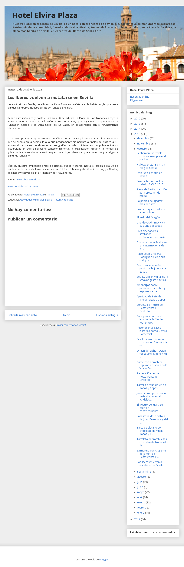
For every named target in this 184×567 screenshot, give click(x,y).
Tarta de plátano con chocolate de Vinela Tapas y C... (150, 431)
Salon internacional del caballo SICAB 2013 (150, 182)
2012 (137, 519)
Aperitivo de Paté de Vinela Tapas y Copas (151, 298)
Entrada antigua (107, 315)
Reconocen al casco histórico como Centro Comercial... (152, 331)
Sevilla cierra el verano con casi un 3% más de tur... (152, 342)
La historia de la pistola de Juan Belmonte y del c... (152, 419)
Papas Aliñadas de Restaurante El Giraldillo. (148, 377)
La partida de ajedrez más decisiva (150, 202)
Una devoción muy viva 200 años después (151, 224)
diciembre (143, 138)
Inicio (66, 315)
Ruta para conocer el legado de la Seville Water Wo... (150, 319)
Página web (137, 100)
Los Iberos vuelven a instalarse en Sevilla (150, 463)
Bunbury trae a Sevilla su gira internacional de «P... (152, 245)
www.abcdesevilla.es (29, 179)
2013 (137, 134)
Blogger (103, 559)
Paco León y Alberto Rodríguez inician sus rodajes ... (151, 257)
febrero (142, 507)
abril (140, 497)
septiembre (144, 471)
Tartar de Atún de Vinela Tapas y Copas (151, 386)
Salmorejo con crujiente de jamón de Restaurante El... (151, 454)
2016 (137, 118)
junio (140, 487)
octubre (142, 148)
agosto (142, 476)
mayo (141, 492)
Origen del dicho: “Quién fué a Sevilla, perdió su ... (152, 354)
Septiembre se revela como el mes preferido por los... (152, 156)
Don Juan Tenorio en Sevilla (149, 174)
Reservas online (139, 96)
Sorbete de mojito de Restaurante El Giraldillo (150, 308)
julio (140, 482)
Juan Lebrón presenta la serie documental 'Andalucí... (151, 396)
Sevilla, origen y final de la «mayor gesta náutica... (152, 278)
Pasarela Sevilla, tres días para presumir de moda (152, 193)
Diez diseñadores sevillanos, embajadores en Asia (151, 234)
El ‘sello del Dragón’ (148, 217)
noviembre (144, 143)
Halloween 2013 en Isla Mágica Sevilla (151, 166)
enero (141, 512)
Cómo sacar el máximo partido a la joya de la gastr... (151, 268)
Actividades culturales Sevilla (36, 199)
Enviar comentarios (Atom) (71, 325)
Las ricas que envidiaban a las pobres (151, 210)
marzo (141, 502)
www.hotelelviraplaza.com (23, 186)
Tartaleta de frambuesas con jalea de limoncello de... (152, 442)
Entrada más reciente (22, 315)
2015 (137, 123)
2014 (137, 128)
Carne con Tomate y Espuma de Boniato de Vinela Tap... (152, 365)
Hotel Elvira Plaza (45, 15)
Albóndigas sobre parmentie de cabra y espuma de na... (151, 288)
